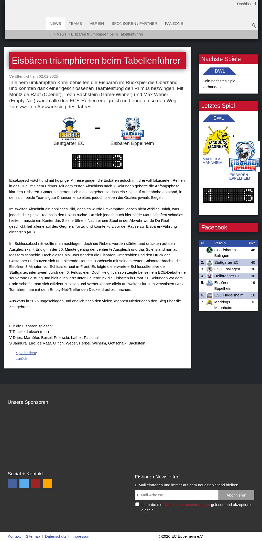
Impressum (80, 536)
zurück (21, 358)
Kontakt (14, 536)
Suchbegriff (254, 25)
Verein (97, 23)
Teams (75, 23)
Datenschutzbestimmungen (186, 504)
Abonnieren (236, 495)
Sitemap (33, 536)
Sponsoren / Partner (135, 23)
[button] (12, 483)
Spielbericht (26, 353)
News (55, 23)
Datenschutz (55, 536)
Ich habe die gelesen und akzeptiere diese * (196, 507)
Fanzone (174, 23)
